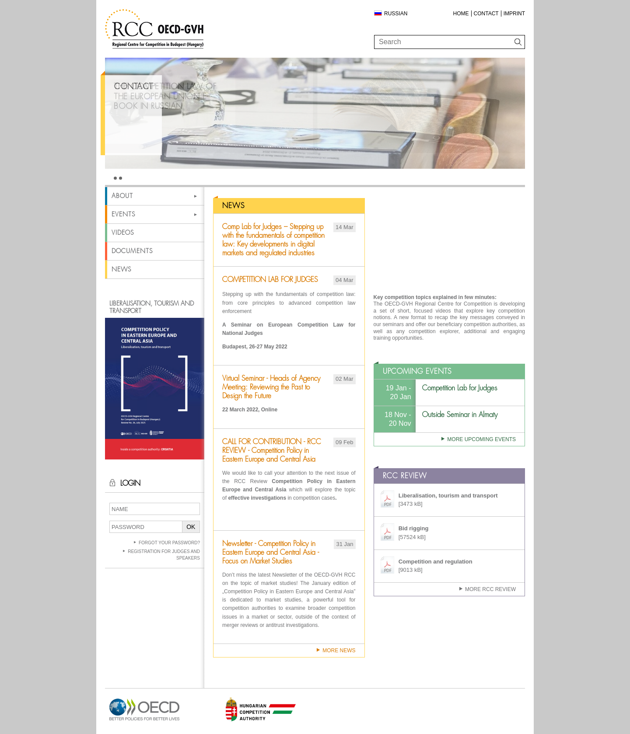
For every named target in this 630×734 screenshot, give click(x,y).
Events (123, 214)
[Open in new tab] (144, 720)
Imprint (514, 13)
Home (461, 13)
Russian (395, 13)
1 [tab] (115, 178)
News (121, 269)
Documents (132, 251)
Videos (123, 233)
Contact (486, 13)
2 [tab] (120, 178)
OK (190, 526)
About (122, 196)
